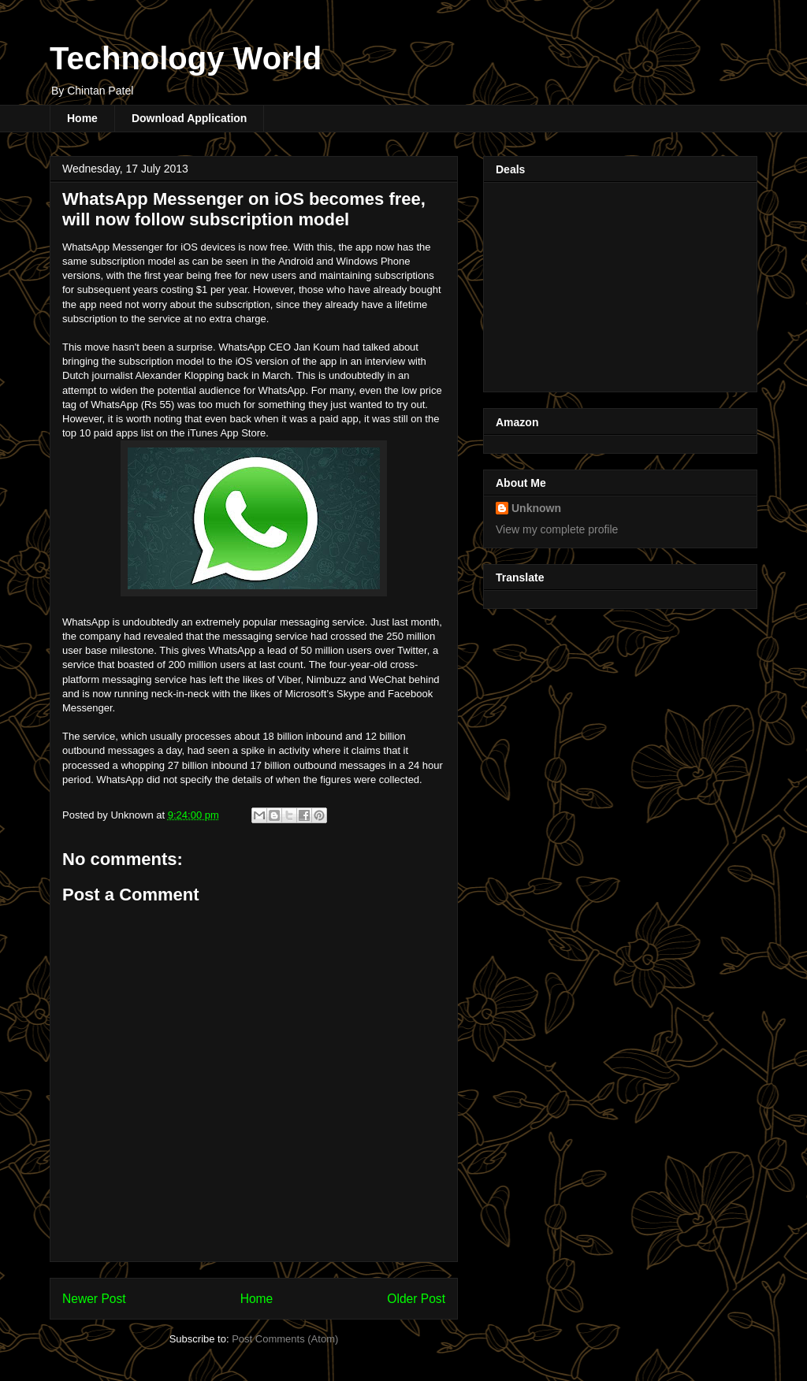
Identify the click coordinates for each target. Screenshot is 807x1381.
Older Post (416, 1298)
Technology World (186, 58)
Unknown (536, 508)
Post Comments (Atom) (285, 1339)
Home (82, 118)
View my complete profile (557, 529)
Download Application (189, 118)
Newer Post (94, 1298)
